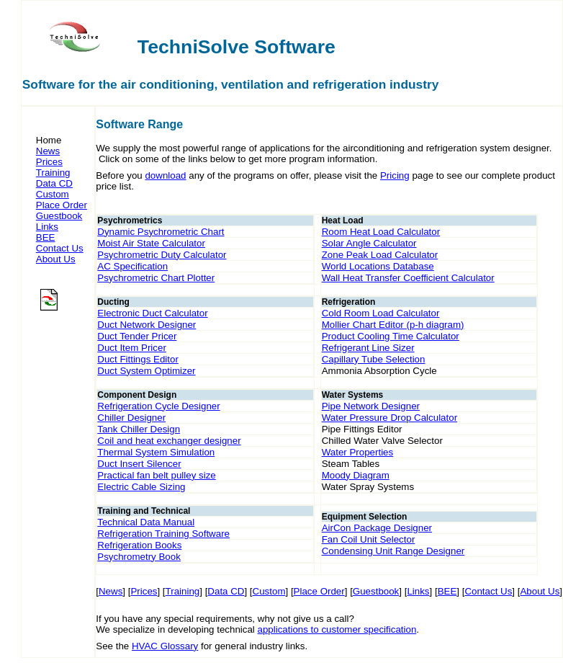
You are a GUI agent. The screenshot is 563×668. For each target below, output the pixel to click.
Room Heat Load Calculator (381, 231)
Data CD (54, 183)
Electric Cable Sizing (141, 486)
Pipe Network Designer (371, 406)
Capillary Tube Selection (373, 359)
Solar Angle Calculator (369, 243)
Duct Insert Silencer (139, 463)
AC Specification (132, 266)
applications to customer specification (337, 629)
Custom (52, 194)
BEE (45, 237)
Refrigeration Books (139, 545)
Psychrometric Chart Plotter (156, 277)
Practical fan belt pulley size (156, 475)
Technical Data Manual (145, 522)
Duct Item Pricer (131, 347)
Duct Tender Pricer (136, 336)
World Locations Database (378, 266)
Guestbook (59, 215)
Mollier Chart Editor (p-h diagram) (393, 324)
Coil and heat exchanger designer (168, 440)
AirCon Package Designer (377, 527)
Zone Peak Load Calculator (380, 254)
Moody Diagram (355, 475)
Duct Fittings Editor (138, 359)
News (48, 151)
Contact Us (60, 248)
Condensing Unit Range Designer (393, 550)
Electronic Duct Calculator (152, 313)
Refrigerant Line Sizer (368, 347)
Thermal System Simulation (156, 452)
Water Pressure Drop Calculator (389, 417)
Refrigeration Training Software (163, 533)
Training (53, 172)
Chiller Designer (131, 417)
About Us (56, 259)
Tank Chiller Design (138, 429)
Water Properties (358, 452)
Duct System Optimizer (146, 370)
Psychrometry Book (139, 556)
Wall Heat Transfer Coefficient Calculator (408, 277)
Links (47, 226)
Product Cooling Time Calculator (390, 336)
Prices (49, 161)
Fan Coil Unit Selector (368, 539)
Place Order (61, 205)
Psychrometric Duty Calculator (161, 254)
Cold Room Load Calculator (381, 313)
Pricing (395, 175)
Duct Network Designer (146, 324)
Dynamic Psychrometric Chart (160, 231)
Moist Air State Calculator (151, 243)
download (165, 175)
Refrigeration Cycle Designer (158, 406)
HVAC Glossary (165, 646)
